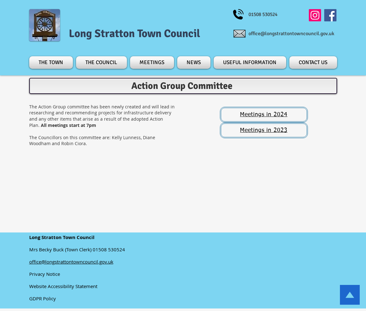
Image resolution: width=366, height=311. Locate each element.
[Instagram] (315, 15)
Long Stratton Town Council (134, 33)
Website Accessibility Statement (65, 286)
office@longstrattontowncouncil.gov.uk (291, 33)
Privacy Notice (46, 274)
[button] (51, 62)
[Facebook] (330, 15)
